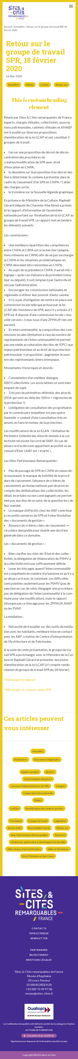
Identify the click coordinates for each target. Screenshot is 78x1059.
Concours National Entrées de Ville (30, 786)
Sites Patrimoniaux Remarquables (29, 835)
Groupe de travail (37, 820)
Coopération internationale (38, 793)
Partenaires (20, 759)
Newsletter (39, 938)
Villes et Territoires (58, 849)
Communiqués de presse (38, 779)
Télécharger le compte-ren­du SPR (27, 689)
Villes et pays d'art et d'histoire (24, 849)
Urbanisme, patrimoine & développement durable (38, 842)
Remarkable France (39, 827)
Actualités (19, 26)
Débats (30, 84)
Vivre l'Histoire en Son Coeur (38, 856)
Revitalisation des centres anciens (44, 808)
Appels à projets (30, 772)
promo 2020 (14, 827)
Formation (16, 820)
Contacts (39, 928)
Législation (60, 820)
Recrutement (39, 954)
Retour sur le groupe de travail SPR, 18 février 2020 (18, 12)
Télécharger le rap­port (19, 679)
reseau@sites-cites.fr (39, 993)
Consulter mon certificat (40, 1035)
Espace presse (39, 933)
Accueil (8, 26)
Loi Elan (44, 84)
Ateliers (50, 772)
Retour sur (61, 84)
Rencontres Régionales (47, 759)
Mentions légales (39, 959)
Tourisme (60, 835)
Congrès (60, 786)
